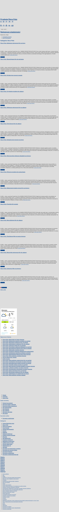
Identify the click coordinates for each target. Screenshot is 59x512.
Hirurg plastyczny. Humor (10, 357)
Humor (4, 431)
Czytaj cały (2, 57)
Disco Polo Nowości (7, 38)
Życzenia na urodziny (7, 506)
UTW (4, 503)
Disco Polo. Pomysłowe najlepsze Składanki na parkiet (17, 347)
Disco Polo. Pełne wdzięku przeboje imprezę (14, 356)
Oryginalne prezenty (7, 37)
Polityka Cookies (6, 497)
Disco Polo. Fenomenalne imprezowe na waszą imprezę (17, 369)
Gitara (4, 483)
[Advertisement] (8, 8)
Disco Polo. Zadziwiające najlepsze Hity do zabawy (16, 344)
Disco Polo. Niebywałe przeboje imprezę (13, 350)
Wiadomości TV (7, 445)
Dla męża (5, 413)
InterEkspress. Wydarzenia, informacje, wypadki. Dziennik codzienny (17, 488)
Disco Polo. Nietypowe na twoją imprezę (13, 339)
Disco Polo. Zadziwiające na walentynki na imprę (16, 373)
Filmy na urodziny (6, 482)
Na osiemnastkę (7, 407)
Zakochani (5, 505)
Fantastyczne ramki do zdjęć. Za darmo (11, 481)
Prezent (4, 498)
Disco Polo (5, 398)
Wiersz (4, 504)
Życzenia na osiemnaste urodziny (12, 448)
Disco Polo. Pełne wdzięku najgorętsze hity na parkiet (17, 360)
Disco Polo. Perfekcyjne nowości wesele (11, 75)
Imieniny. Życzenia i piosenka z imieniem (11, 487)
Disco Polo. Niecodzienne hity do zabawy (11, 220)
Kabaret (5, 432)
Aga (3, 475)
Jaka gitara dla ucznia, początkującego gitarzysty (13, 489)
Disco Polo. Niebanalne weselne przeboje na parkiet (16, 341)
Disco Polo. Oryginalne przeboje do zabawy (12, 91)
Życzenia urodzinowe (8, 418)
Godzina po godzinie (5, 332)
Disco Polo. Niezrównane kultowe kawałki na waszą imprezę (19, 366)
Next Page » (4, 287)
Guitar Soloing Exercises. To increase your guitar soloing (14, 486)
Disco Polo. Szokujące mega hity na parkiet (14, 345)
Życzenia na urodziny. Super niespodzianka (11, 507)
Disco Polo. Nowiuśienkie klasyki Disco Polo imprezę (17, 354)
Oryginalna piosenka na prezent (9, 494)
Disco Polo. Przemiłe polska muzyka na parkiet (15, 365)
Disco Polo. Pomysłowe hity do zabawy (10, 123)
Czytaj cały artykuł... (13, 55)
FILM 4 (2, 462)
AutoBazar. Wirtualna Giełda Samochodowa (12, 477)
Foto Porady (6, 428)
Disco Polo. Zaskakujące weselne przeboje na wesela (17, 353)
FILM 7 (2, 467)
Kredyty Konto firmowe (9, 435)
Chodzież (4, 480)
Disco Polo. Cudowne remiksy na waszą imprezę (15, 367)
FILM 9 (2, 470)
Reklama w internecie (8, 441)
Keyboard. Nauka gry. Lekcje (8, 492)
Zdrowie (5, 447)
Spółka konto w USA (8, 442)
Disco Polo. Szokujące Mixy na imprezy (10, 268)
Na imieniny (6, 409)
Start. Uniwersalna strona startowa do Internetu (13, 501)
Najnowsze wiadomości (10, 32)
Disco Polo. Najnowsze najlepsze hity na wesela (15, 342)
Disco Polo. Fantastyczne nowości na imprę (12, 139)
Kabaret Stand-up (7, 434)
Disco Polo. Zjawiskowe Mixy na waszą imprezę (12, 236)
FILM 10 (2, 471)
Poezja (4, 395)
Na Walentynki (7, 438)
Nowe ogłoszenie (6, 493)
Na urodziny (6, 410)
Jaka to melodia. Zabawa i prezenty (10, 491)
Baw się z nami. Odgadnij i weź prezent (11, 478)
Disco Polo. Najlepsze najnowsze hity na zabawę (13, 107)
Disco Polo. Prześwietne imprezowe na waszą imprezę (17, 362)
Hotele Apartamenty (8, 429)
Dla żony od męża (7, 412)
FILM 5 (2, 463)
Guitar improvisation (7, 484)
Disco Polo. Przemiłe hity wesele (9, 204)
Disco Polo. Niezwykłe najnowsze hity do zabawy (13, 252)
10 (12, 25)
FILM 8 (2, 468)
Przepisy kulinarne (8, 439)
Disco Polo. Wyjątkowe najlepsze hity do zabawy (15, 372)
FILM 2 (2, 459)
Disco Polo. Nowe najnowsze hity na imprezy (14, 370)
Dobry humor (6, 359)
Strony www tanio (7, 444)
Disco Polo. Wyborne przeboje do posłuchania (12, 172)
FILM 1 (2, 457)
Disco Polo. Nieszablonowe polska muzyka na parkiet (17, 363)
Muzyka (5, 437)
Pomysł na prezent (8, 403)
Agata (4, 476)
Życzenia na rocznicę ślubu (10, 450)
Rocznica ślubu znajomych (10, 406)
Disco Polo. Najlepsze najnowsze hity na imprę (12, 43)
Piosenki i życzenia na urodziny (9, 495)
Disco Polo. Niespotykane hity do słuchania (12, 59)
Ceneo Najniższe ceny (8, 423)
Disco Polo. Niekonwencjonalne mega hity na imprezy (14, 188)
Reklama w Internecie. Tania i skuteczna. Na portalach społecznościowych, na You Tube (21, 500)
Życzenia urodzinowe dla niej (10, 454)
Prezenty (5, 396)
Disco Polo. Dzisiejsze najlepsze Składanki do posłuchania (18, 351)
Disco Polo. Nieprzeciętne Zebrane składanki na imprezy (15, 156)
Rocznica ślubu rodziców (9, 404)
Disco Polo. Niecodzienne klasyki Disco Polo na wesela (17, 348)
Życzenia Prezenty (7, 451)
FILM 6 (2, 465)
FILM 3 (2, 460)
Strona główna (6, 474)
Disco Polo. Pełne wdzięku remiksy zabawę (14, 375)
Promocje (5, 499)
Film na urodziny (7, 426)
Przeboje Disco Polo (8, 19)
